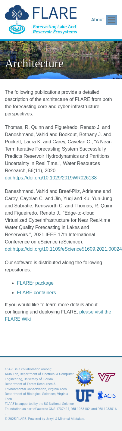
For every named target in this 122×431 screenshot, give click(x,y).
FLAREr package (35, 283)
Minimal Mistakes (71, 419)
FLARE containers (36, 292)
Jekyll (50, 419)
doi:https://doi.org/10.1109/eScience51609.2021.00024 (63, 249)
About (97, 20)
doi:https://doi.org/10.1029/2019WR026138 (51, 177)
